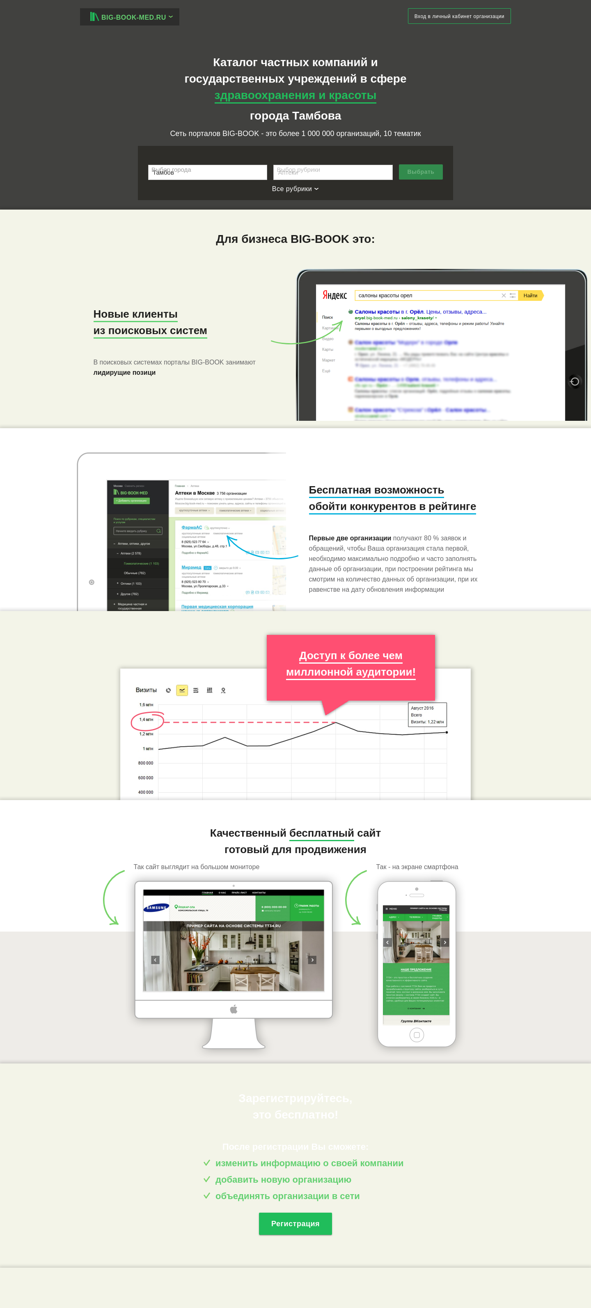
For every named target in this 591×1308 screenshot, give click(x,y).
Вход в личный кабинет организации (459, 16)
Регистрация (295, 1224)
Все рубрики (295, 188)
